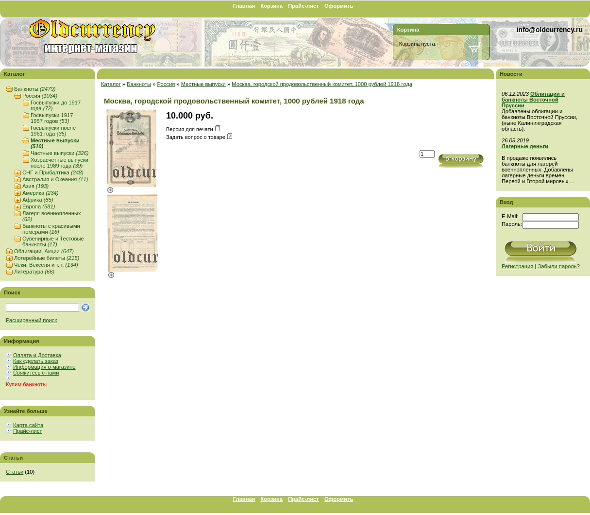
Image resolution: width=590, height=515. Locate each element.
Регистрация (517, 266)
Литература (34, 272)
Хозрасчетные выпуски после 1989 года (59, 163)
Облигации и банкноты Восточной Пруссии (533, 99)
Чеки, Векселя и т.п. (46, 265)
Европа (38, 206)
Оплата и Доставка (37, 355)
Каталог (111, 84)
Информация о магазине (44, 367)
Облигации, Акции (44, 251)
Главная (244, 6)
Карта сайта (28, 425)
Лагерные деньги (525, 146)
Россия (39, 96)
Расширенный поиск (31, 320)
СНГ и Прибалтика (53, 172)
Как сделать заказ (35, 361)
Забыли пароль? (559, 266)
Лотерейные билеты (46, 258)
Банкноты (34, 89)
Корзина (271, 6)
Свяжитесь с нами (36, 373)
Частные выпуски (59, 153)
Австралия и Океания (55, 179)
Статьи (14, 472)
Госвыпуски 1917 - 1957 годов (53, 118)
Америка (40, 193)
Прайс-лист (303, 6)
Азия (35, 186)
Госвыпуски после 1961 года (53, 131)
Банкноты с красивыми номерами (51, 229)
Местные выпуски (203, 84)
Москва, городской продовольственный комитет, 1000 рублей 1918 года (322, 84)
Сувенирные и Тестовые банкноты (53, 241)
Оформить (338, 6)
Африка (37, 200)
